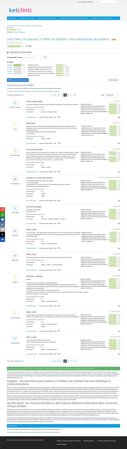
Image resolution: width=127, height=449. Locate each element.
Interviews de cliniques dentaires (47, 18)
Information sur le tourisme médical (101, 18)
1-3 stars (9, 73)
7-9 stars (9, 67)
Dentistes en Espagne (19, 32)
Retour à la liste (113, 80)
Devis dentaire (12, 18)
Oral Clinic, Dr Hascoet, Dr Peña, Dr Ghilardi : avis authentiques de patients (58, 39)
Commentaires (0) (31, 117)
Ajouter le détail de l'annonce (18, 80)
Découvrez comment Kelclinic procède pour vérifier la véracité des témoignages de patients (33, 91)
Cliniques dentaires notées (27, 18)
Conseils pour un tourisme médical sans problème (73, 18)
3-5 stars (9, 71)
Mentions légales (62, 444)
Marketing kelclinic (88, 441)
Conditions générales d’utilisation (106, 441)
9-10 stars (10, 65)
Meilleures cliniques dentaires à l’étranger (68, 441)
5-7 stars (9, 69)
